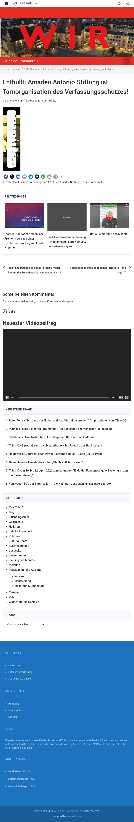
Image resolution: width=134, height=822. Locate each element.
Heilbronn (15, 526)
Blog (12, 512)
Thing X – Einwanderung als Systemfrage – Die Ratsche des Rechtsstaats (56, 445)
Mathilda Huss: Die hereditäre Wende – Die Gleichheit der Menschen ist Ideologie (60, 429)
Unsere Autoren (16, 710)
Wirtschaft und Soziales (24, 602)
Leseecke (15, 550)
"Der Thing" (16, 507)
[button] (6, 176)
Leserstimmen (18, 555)
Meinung (14, 565)
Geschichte (16, 522)
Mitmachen (14, 703)
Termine (14, 592)
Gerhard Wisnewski (92, 182)
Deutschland (23, 581)
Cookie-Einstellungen (19, 678)
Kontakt (12, 716)
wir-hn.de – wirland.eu (20, 61)
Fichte (52, 100)
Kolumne (14, 536)
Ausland (20, 576)
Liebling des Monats (22, 560)
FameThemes (73, 816)
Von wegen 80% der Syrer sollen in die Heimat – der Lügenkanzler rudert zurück (60, 483)
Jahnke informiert (20, 531)
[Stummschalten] (121, 397)
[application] (67, 365)
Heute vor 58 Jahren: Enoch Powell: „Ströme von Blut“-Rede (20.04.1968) (55, 454)
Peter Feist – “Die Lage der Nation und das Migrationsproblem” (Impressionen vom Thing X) (67, 420)
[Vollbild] (126, 397)
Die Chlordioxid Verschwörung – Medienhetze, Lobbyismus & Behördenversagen (66, 241)
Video (18, 69)
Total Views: (15, 771)
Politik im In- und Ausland (25, 569)
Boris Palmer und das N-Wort (108, 234)
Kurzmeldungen (19, 545)
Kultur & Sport (18, 541)
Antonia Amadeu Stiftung (64, 182)
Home (9, 69)
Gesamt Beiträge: (18, 786)
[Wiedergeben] (7, 397)
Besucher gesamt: (18, 778)
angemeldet (22, 301)
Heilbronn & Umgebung (29, 586)
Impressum (14, 665)
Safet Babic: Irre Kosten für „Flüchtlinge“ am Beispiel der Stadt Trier (52, 437)
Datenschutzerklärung (20, 672)
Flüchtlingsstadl (19, 517)
